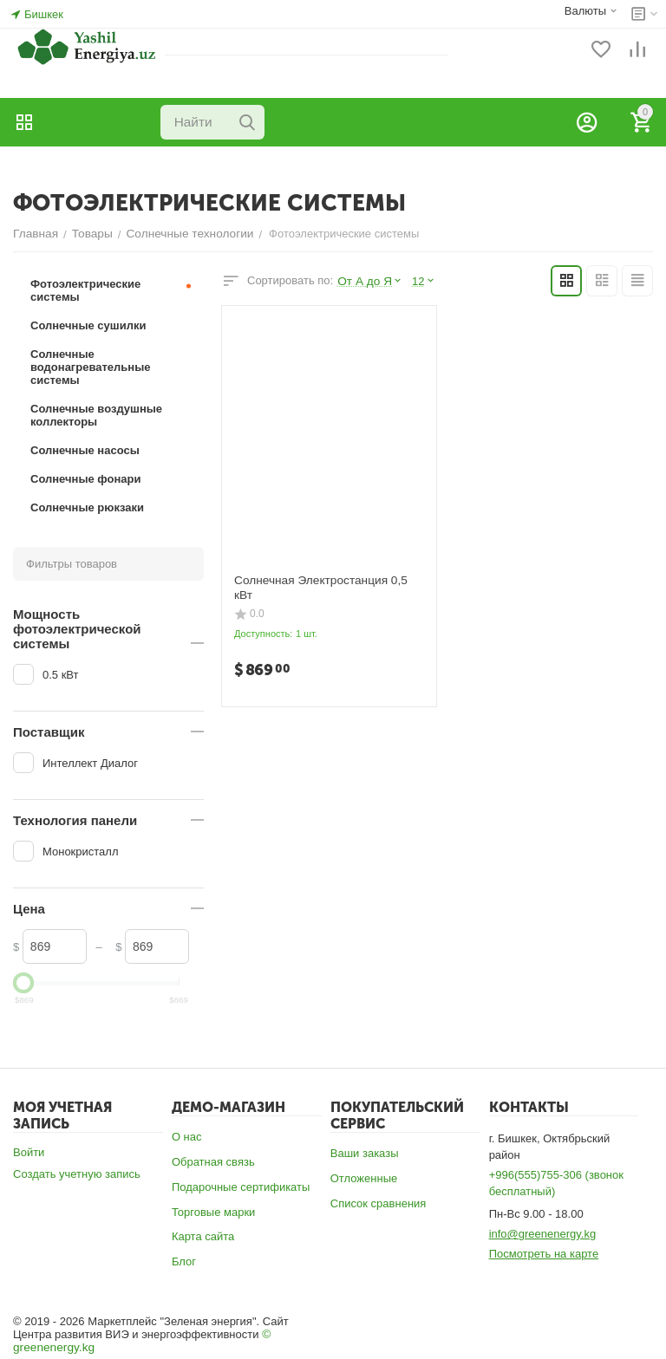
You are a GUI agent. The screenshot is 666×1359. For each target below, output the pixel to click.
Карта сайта (203, 1236)
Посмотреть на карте (543, 1253)
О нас (187, 1136)
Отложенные (363, 1178)
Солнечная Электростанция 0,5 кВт (326, 579)
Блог (184, 1261)
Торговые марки (214, 1212)
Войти (28, 1152)
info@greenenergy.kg (543, 1233)
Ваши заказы (364, 1153)
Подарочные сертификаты (241, 1186)
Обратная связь (213, 1161)
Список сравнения (378, 1203)
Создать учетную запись (76, 1173)
